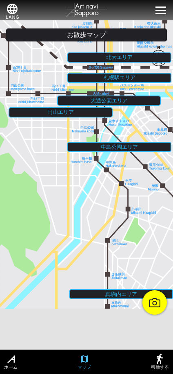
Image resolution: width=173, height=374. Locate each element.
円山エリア (60, 112)
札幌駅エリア (119, 77)
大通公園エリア (109, 101)
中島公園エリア (119, 147)
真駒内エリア (121, 294)
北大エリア (119, 57)
